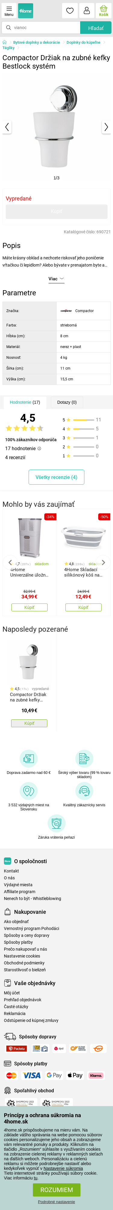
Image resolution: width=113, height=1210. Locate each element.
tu (35, 1178)
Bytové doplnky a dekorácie (36, 42)
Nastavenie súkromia (63, 1168)
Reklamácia (15, 1013)
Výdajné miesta (18, 885)
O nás (9, 878)
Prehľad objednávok (22, 1000)
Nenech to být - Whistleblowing (32, 898)
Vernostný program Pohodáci (31, 928)
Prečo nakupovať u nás (25, 949)
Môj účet (12, 993)
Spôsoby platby (18, 942)
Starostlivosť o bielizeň (25, 970)
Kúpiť (56, 211)
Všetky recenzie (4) (56, 477)
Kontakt (11, 871)
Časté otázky (16, 1007)
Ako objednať (16, 921)
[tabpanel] (56, 127)
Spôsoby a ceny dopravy (26, 935)
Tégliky (8, 48)
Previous (10, 562)
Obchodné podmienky (24, 963)
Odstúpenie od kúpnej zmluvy (31, 1020)
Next (103, 562)
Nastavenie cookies (22, 956)
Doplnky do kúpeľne (83, 42)
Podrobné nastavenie (56, 1202)
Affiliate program (19, 892)
